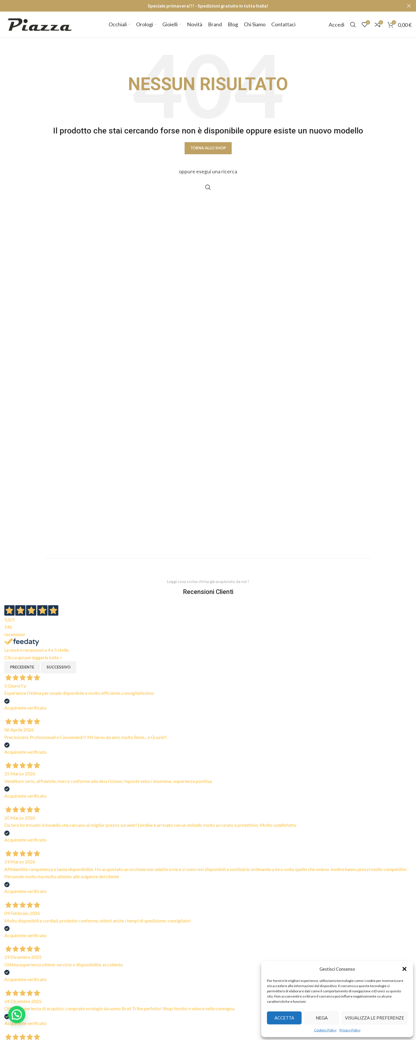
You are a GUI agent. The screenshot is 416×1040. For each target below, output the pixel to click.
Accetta (284, 1017)
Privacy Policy (350, 1030)
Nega (322, 1017)
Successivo (58, 667)
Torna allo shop (208, 148)
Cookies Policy (325, 1030)
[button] (404, 969)
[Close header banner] (409, 6)
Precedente (22, 667)
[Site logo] (39, 24)
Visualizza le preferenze (374, 1017)
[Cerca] (353, 24)
